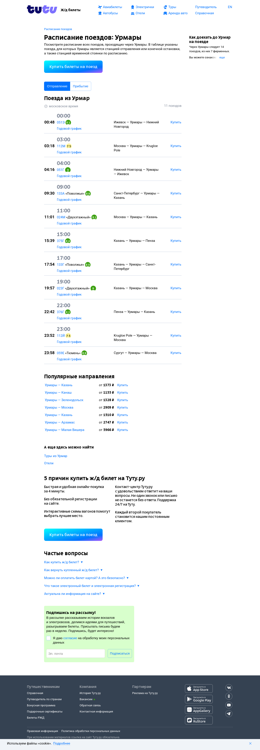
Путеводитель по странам (44, 699)
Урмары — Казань (58, 385)
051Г (60, 170)
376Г (60, 312)
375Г (60, 241)
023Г (60, 288)
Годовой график (69, 129)
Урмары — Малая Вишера (64, 430)
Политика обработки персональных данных (90, 731)
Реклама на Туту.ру (145, 693)
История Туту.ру (90, 693)
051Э (60, 122)
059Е (60, 353)
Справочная (35, 693)
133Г (60, 265)
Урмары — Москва (59, 407)
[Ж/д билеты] (70, 10)
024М (61, 217)
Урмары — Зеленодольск (64, 400)
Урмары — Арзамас (60, 422)
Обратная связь (90, 705)
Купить (122, 385)
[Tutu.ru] (42, 10)
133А (60, 194)
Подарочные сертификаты (44, 711)
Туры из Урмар (55, 456)
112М (61, 146)
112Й (61, 336)
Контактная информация (96, 711)
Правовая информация (42, 731)
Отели (48, 463)
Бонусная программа (41, 705)
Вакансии (86, 699)
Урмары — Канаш (58, 393)
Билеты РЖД (35, 717)
